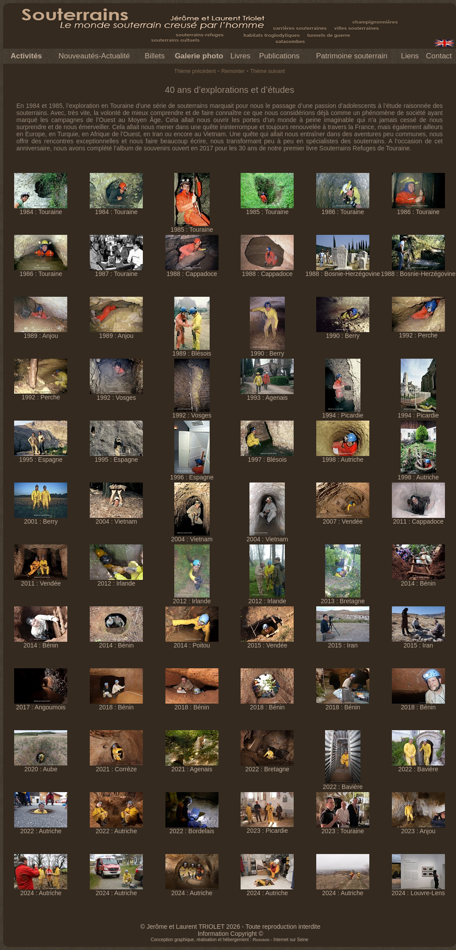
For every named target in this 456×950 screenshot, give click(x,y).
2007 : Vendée (342, 518)
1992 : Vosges (116, 394)
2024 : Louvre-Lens (418, 890)
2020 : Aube (40, 766)
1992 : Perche (418, 332)
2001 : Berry (40, 518)
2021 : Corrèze (116, 766)
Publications (279, 56)
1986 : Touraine (342, 209)
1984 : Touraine (40, 209)
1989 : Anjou (40, 332)
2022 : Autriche (40, 828)
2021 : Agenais (191, 766)
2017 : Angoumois (40, 704)
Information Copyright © (230, 933)
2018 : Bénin (116, 704)
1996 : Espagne (192, 474)
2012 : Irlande (116, 580)
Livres (240, 56)
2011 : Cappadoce (418, 518)
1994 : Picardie (342, 412)
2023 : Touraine (342, 828)
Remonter (233, 71)
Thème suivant (267, 71)
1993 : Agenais (267, 394)
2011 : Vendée (40, 580)
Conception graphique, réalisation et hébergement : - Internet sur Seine (229, 939)
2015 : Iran (342, 642)
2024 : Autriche (40, 890)
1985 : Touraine (192, 226)
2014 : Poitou (191, 642)
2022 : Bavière (343, 784)
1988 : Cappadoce (191, 270)
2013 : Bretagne (343, 598)
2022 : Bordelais (191, 828)
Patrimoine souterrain (351, 56)
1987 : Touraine (116, 270)
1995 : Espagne (40, 456)
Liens (410, 56)
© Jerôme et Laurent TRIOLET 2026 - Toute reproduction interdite (230, 926)
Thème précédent (195, 71)
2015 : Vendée (267, 642)
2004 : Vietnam (116, 518)
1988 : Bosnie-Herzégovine (343, 270)
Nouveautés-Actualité (94, 56)
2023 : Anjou (418, 828)
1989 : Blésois (191, 350)
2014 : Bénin (418, 580)
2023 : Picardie (267, 827)
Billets (155, 56)
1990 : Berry (267, 350)
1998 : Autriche (342, 456)
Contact (439, 56)
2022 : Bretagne (267, 766)
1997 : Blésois (267, 456)
